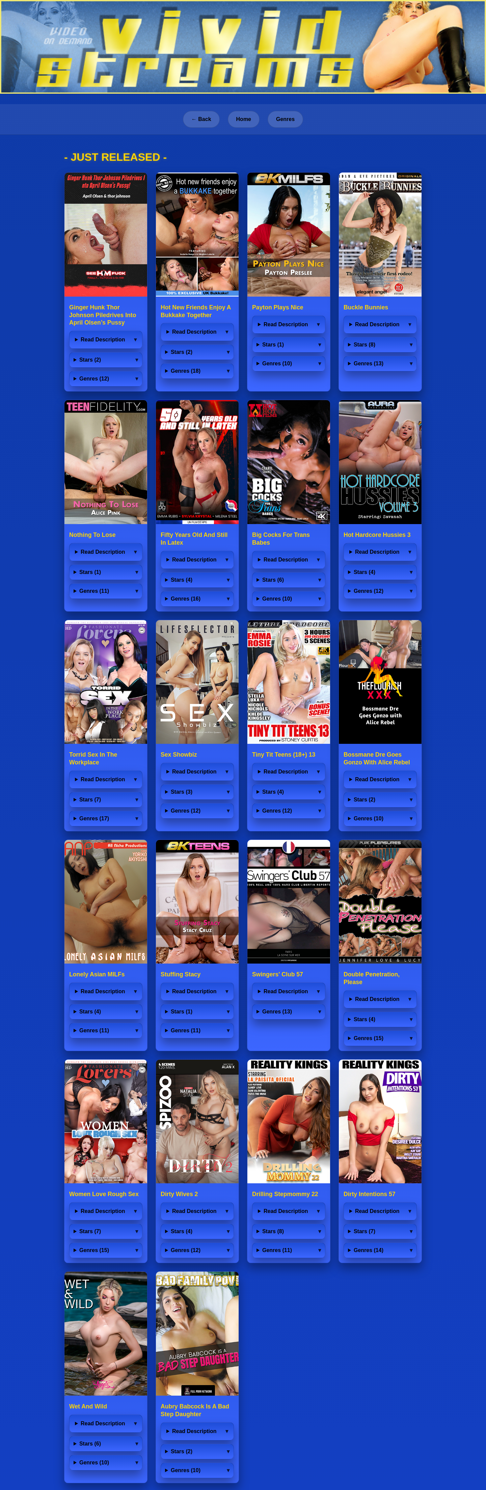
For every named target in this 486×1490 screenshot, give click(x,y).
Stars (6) (273, 580)
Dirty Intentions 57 (369, 1194)
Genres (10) (277, 363)
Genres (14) (368, 1250)
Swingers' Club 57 (277, 974)
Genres (285, 119)
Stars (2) (90, 360)
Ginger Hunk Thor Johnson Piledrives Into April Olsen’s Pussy (102, 315)
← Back (201, 119)
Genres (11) (94, 591)
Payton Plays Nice (277, 307)
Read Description (103, 339)
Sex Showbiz (179, 754)
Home (243, 119)
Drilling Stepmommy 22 (285, 1194)
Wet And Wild (88, 1406)
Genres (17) (94, 818)
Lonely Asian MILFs (97, 974)
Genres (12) (94, 379)
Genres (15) (368, 1038)
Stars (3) (181, 792)
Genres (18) (185, 371)
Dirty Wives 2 (179, 1194)
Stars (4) (181, 580)
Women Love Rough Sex (104, 1194)
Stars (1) (273, 344)
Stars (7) (90, 799)
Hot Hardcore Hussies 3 (377, 534)
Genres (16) (185, 599)
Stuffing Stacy (180, 974)
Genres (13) (368, 363)
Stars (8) (364, 344)
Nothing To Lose (92, 534)
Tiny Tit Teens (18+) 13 (283, 754)
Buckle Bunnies (366, 307)
